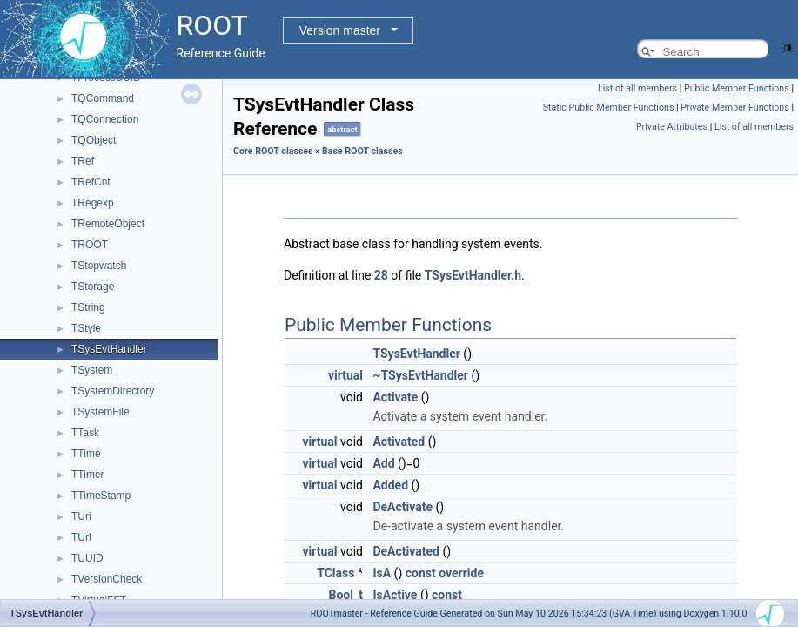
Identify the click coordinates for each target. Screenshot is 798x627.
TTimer (87, 475)
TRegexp (92, 203)
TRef (82, 161)
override (461, 573)
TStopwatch (98, 266)
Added (390, 485)
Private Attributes (671, 126)
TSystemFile (100, 412)
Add (383, 463)
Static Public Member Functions (608, 107)
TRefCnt (91, 182)
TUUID (87, 558)
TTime (86, 454)
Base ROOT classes (362, 151)
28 (381, 275)
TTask (85, 433)
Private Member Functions (734, 107)
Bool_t (346, 595)
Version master (339, 30)
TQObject (93, 140)
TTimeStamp (101, 495)
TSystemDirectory (112, 391)
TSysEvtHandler (109, 349)
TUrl (81, 537)
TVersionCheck (106, 579)
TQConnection (104, 119)
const (421, 573)
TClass (335, 573)
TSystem (91, 370)
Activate (395, 397)
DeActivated (405, 551)
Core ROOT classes (273, 151)
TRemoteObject (107, 224)
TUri (81, 516)
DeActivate (402, 507)
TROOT (89, 245)
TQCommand (102, 98)
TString (88, 307)
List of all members (637, 88)
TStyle (86, 328)
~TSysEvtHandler (420, 375)
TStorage (92, 286)
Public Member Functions (736, 88)
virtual (345, 375)
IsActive (394, 595)
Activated (398, 441)
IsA (381, 573)
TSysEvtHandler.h (473, 275)
